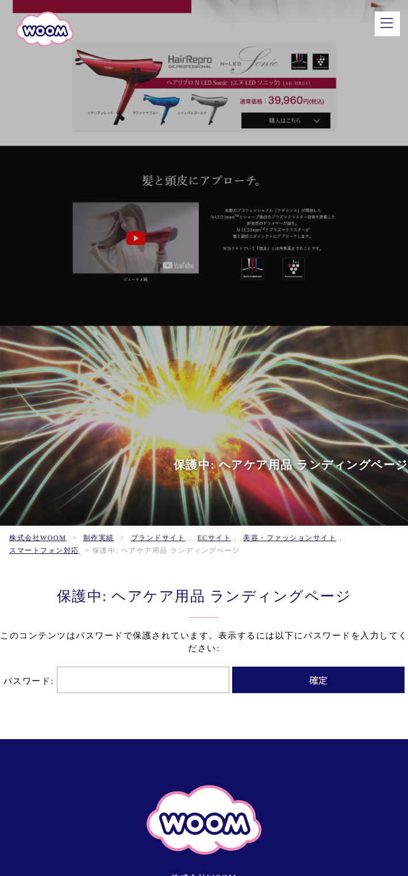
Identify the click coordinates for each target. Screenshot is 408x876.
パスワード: (116, 681)
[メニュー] (387, 24)
